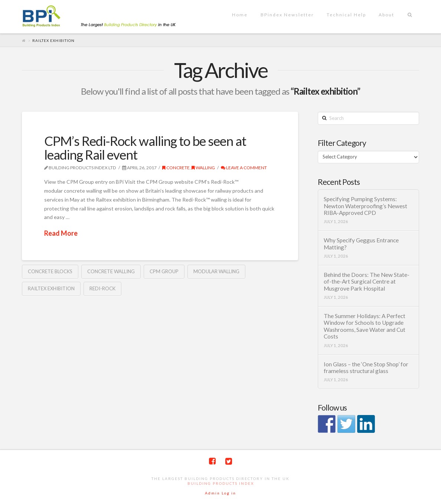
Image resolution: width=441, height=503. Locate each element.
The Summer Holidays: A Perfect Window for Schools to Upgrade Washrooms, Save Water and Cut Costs (364, 326)
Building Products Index (220, 483)
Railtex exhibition (51, 288)
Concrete (176, 167)
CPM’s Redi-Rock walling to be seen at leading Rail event (145, 147)
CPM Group (164, 271)
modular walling (216, 271)
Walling (203, 167)
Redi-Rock (102, 288)
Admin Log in (220, 493)
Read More (61, 233)
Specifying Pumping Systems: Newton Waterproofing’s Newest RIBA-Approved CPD (365, 206)
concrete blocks (50, 271)
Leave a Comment (244, 167)
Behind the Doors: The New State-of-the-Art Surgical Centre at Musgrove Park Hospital (366, 281)
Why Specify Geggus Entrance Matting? (361, 244)
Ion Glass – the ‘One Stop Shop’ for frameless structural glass (366, 368)
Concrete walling (111, 271)
